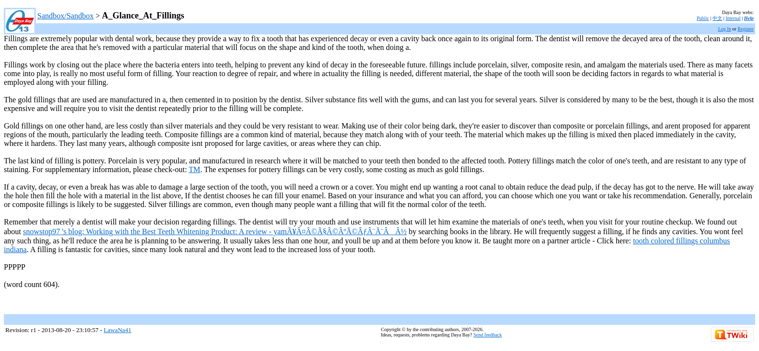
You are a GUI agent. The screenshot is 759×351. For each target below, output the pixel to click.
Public (703, 18)
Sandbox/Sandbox (65, 16)
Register (746, 29)
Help (749, 18)
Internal (733, 18)
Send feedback (487, 334)
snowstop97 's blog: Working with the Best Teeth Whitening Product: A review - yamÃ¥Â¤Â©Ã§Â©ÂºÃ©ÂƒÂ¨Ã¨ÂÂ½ (215, 231)
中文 (717, 18)
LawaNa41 (117, 330)
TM (194, 169)
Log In (724, 29)
